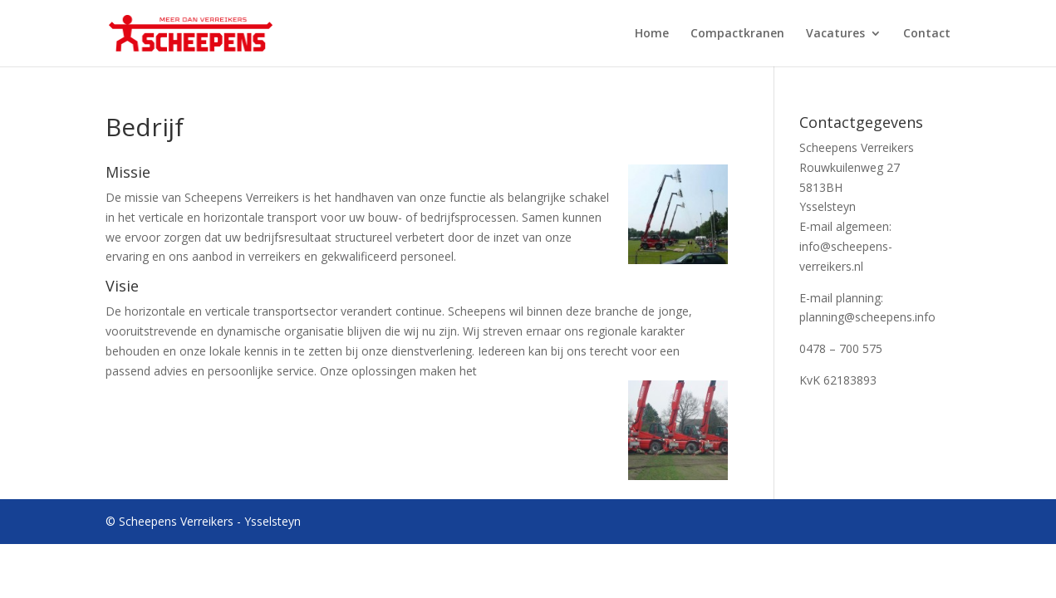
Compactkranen (737, 34)
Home (652, 34)
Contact (926, 34)
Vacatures (835, 34)
